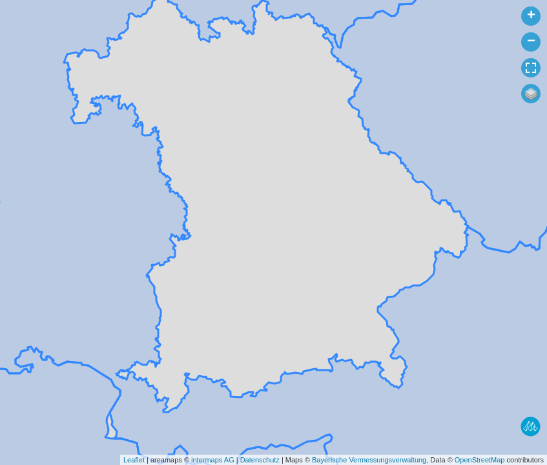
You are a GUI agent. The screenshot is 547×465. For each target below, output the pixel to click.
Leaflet (134, 460)
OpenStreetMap (480, 460)
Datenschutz (260, 460)
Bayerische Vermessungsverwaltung (369, 460)
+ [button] (531, 16)
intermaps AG (212, 460)
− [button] (531, 42)
